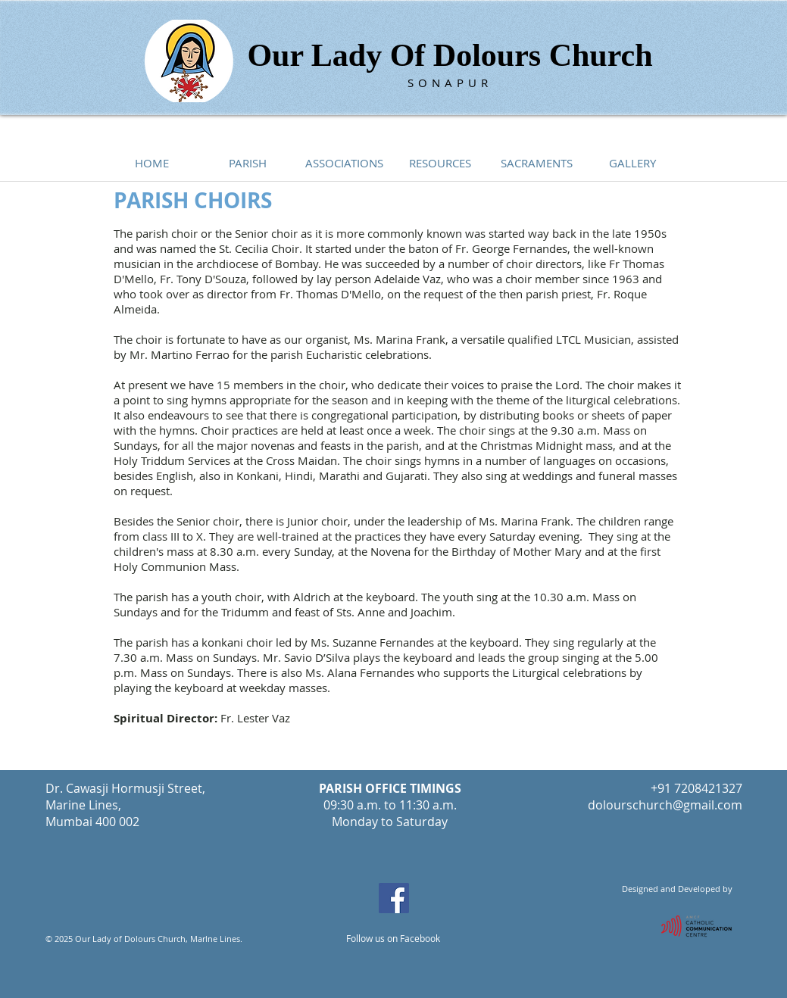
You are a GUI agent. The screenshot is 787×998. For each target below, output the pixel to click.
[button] (248, 163)
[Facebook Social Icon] (394, 898)
